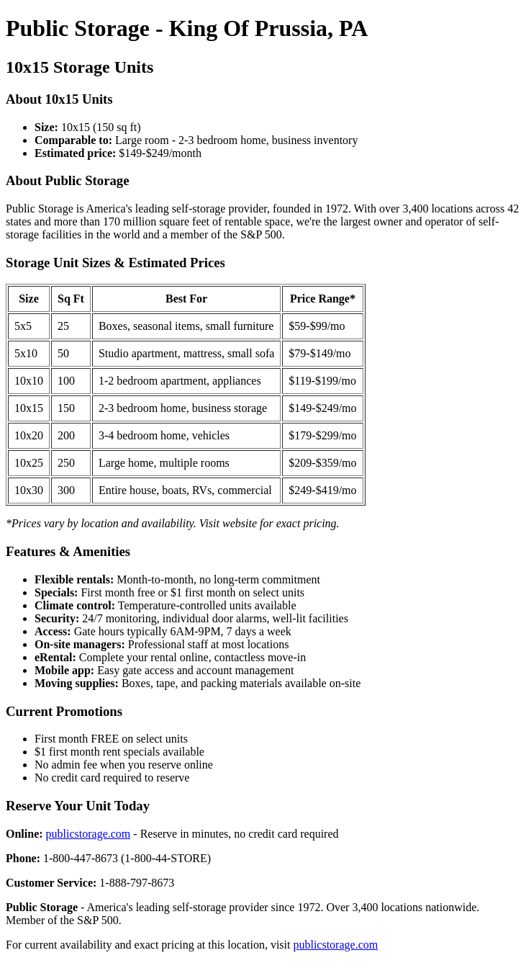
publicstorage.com (88, 834)
